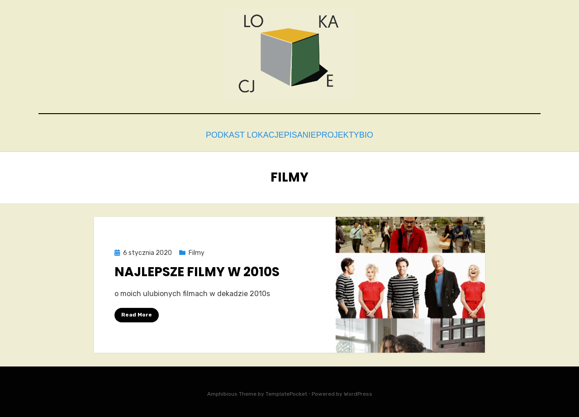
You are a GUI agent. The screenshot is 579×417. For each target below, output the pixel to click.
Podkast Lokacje (228, 134)
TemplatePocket (286, 391)
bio (378, 134)
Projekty (339, 134)
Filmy (196, 250)
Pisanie (291, 134)
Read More (136, 312)
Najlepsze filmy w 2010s (197, 269)
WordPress (358, 391)
